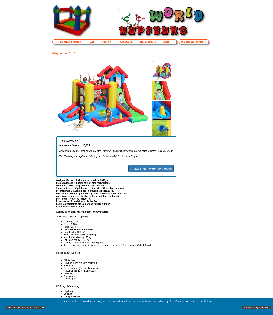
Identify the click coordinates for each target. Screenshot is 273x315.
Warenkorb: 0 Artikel (193, 41)
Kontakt (106, 41)
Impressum (126, 41)
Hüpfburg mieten (70, 41)
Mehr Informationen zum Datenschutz (25, 307)
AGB (166, 41)
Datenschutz (148, 41)
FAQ (91, 41)
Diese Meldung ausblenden (256, 307)
